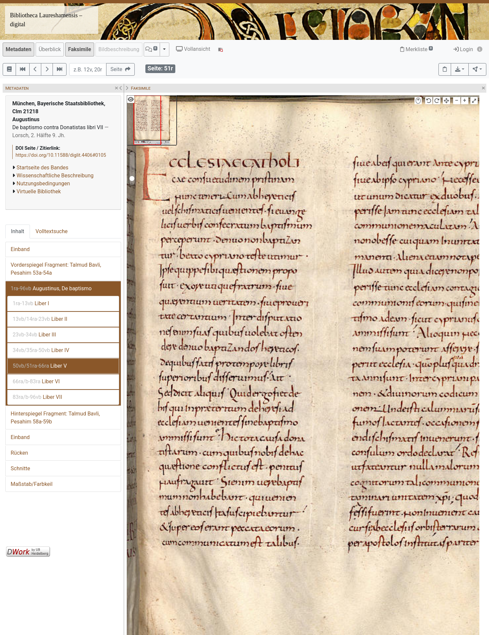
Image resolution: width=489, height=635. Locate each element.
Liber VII (37, 397)
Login (463, 49)
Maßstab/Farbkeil (32, 484)
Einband (20, 249)
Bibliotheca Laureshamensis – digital (46, 20)
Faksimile (79, 49)
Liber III (34, 334)
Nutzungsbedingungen (43, 183)
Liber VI (36, 381)
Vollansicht (193, 49)
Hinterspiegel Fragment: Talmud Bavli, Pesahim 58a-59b (55, 417)
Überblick (50, 49)
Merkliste (416, 49)
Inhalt (17, 231)
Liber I (31, 303)
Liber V (40, 366)
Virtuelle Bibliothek (39, 191)
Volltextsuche (52, 231)
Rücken (19, 453)
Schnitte (20, 468)
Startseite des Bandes (43, 167)
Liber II (40, 319)
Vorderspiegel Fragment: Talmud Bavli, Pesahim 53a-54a (56, 269)
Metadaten (18, 49)
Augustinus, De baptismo (51, 288)
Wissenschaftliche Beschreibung (55, 175)
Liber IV (41, 350)
